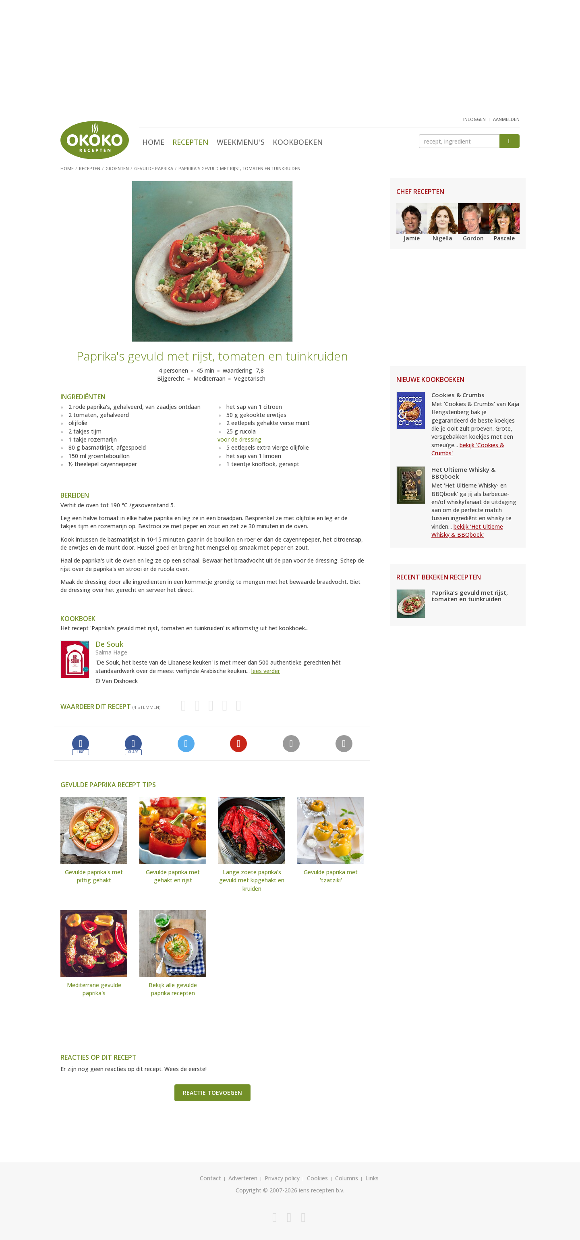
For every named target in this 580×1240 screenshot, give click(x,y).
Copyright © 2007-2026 (266, 1190)
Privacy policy (282, 1178)
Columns (346, 1178)
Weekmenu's (241, 142)
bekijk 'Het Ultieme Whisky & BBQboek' (467, 530)
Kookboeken (298, 142)
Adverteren (242, 1178)
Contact (210, 1178)
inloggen (474, 119)
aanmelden (506, 119)
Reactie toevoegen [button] (212, 1092)
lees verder (265, 671)
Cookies (317, 1178)
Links (372, 1178)
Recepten (190, 142)
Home (153, 142)
